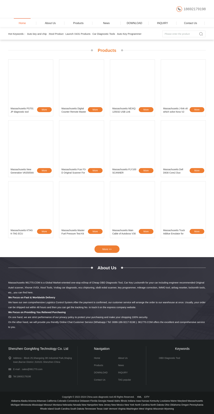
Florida (93, 401)
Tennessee (90, 408)
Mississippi (37, 404)
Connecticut (73, 401)
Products (78, 23)
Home (22, 23)
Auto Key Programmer (129, 33)
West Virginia (145, 408)
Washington (132, 408)
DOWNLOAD (134, 23)
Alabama (15, 401)
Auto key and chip (37, 33)
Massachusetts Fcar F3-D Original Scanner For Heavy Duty (73, 171)
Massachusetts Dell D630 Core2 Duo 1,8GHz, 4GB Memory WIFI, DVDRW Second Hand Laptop (174, 171)
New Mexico (117, 404)
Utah (105, 408)
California (51, 401)
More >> (107, 249)
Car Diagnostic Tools (103, 33)
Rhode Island (47, 408)
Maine (174, 401)
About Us (50, 23)
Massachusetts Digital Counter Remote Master (73, 110)
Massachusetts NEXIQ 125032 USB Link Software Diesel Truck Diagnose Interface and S (124, 110)
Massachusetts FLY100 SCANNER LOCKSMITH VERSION (124, 171)
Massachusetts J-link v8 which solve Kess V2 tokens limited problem (175, 110)
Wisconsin (158, 408)
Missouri (48, 404)
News (106, 23)
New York (129, 404)
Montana (57, 404)
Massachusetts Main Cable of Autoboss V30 (124, 232)
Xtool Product (56, 33)
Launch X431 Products (78, 33)
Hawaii (110, 401)
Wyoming (169, 408)
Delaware (85, 401)
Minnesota (26, 404)
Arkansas (41, 401)
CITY (146, 397)
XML (139, 397)
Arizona (32, 401)
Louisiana (165, 401)
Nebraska (67, 404)
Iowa (138, 401)
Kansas (145, 401)
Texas (100, 408)
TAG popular (124, 379)
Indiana (131, 401)
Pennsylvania (196, 404)
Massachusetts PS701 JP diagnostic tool (22, 110)
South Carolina (62, 408)
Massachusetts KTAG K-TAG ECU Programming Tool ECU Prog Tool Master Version (23, 232)
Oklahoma (175, 404)
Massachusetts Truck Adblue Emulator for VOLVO (174, 232)
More (44, 109)
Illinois (124, 401)
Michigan (15, 404)
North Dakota (157, 404)
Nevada (77, 404)
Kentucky (154, 401)
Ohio (167, 404)
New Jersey (105, 404)
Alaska (24, 401)
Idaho (117, 401)
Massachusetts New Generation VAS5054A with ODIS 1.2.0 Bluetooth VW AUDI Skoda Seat (22, 171)
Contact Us (190, 23)
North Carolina (142, 404)
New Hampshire (90, 404)
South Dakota (77, 408)
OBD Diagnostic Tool (169, 358)
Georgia (102, 401)
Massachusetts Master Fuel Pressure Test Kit (72, 232)
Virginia (122, 408)
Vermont (113, 408)
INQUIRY (162, 23)
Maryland (182, 401)
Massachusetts (195, 401)
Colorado (62, 401)
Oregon (185, 404)
